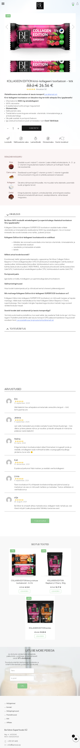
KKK (8, 719)
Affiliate (9, 722)
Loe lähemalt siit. (50, 94)
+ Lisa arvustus (40, 521)
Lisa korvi (33, 128)
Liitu (22, 686)
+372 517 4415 (13, 741)
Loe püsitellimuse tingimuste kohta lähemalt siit (35, 320)
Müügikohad (11, 703)
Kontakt (9, 707)
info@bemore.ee (14, 745)
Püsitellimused (12, 715)
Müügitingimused (13, 711)
